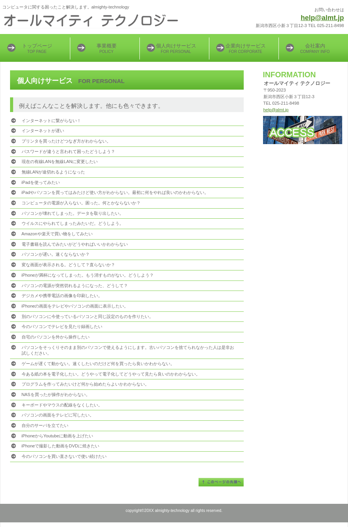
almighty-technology (97, 21)
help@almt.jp (322, 18)
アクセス (302, 130)
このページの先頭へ (221, 482)
